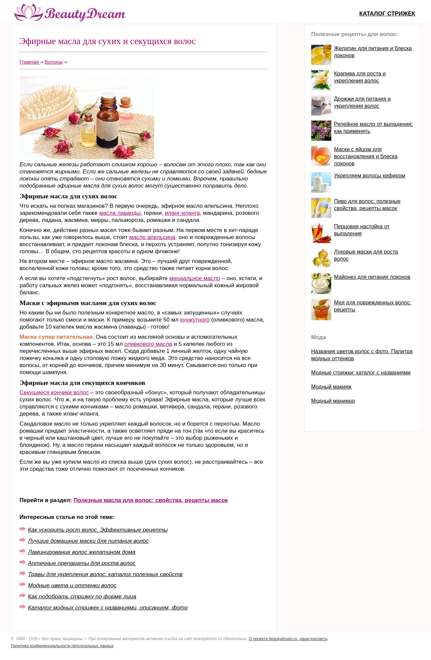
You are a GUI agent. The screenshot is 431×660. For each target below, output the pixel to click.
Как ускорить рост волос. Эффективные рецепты (98, 530)
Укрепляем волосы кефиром (369, 175)
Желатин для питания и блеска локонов (373, 51)
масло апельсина (152, 237)
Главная (30, 62)
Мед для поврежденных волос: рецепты (372, 306)
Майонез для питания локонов (372, 277)
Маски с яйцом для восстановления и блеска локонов (366, 156)
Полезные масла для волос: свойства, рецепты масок (151, 500)
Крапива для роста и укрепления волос (360, 77)
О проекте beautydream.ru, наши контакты (288, 638)
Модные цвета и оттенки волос (72, 585)
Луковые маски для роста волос (366, 255)
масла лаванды (120, 213)
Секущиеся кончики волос (54, 392)
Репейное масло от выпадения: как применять (373, 127)
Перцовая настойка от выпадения (362, 230)
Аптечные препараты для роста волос (81, 563)
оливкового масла (148, 344)
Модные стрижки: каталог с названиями (360, 372)
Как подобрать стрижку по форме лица (82, 596)
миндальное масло (194, 278)
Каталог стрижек (387, 13)
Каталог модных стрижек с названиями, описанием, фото (108, 607)
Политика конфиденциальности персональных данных (62, 646)
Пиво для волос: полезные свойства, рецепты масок (367, 204)
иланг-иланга (182, 213)
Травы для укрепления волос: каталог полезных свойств (105, 574)
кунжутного (195, 320)
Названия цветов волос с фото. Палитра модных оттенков (361, 355)
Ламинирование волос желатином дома (81, 552)
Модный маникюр (333, 401)
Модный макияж (331, 387)
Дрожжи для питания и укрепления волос (362, 102)
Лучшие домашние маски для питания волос (88, 541)
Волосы (53, 62)
